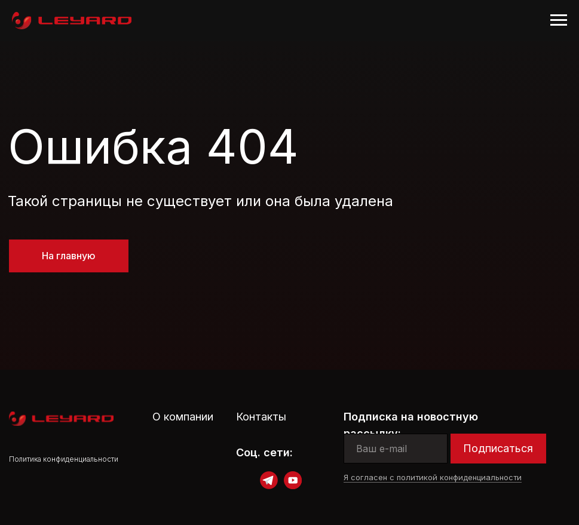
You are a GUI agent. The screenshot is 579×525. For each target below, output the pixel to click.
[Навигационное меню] (558, 20)
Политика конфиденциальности (63, 459)
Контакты (261, 416)
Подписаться (498, 448)
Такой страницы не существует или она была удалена (200, 201)
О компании (182, 416)
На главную (69, 256)
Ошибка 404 (153, 146)
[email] (396, 448)
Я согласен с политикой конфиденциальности (433, 477)
